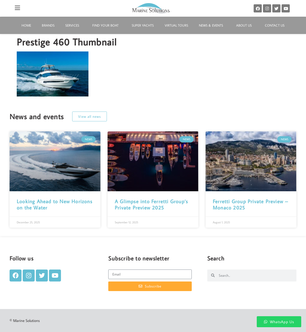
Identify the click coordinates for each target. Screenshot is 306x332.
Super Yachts (143, 25)
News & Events (212, 25)
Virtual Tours (176, 25)
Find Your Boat (106, 25)
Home (26, 25)
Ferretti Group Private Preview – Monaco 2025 (250, 204)
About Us (245, 25)
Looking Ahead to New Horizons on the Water (54, 204)
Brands (48, 25)
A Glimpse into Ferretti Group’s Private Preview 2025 (151, 204)
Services (73, 25)
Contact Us (274, 25)
